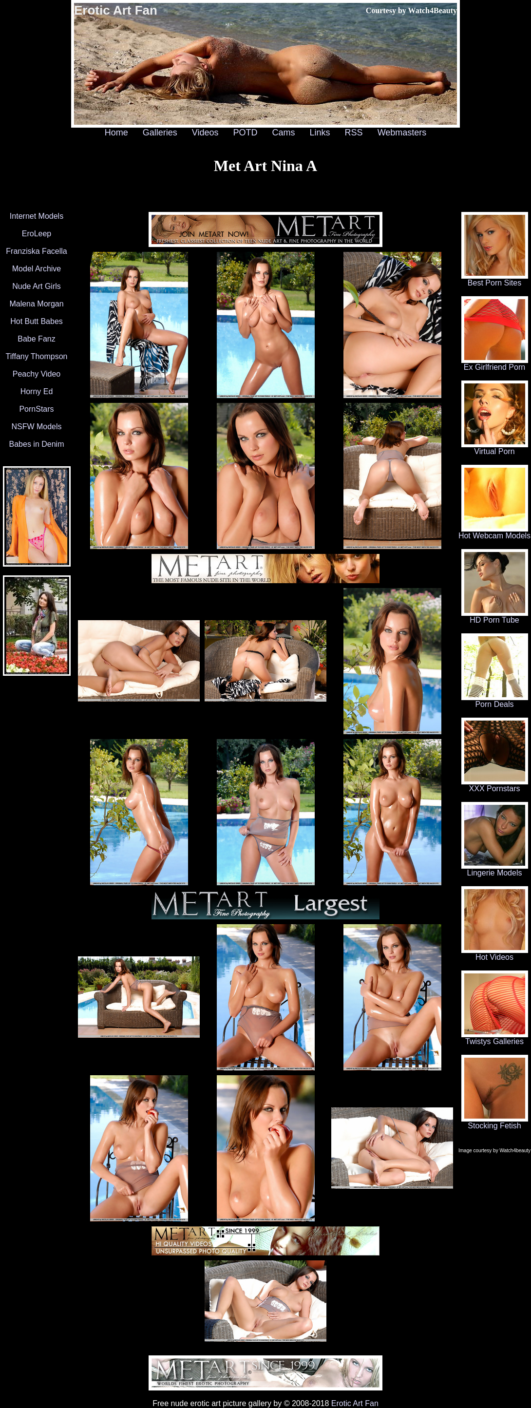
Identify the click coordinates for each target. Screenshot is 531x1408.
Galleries (160, 132)
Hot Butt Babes (36, 321)
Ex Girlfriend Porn (494, 363)
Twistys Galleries (494, 1038)
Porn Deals (494, 700)
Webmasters (402, 132)
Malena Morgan (36, 304)
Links (320, 132)
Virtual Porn (494, 448)
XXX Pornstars (494, 785)
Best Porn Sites (494, 279)
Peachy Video (36, 374)
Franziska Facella (36, 251)
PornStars (36, 409)
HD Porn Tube (494, 616)
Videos (205, 132)
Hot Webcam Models (494, 532)
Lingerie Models (494, 869)
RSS (354, 132)
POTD (245, 132)
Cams (283, 132)
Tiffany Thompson (37, 356)
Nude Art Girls (36, 286)
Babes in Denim (36, 444)
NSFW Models (36, 426)
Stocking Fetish (494, 1122)
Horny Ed (36, 391)
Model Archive (36, 269)
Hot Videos (494, 953)
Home (116, 132)
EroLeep (37, 233)
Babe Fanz (36, 339)
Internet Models (36, 216)
